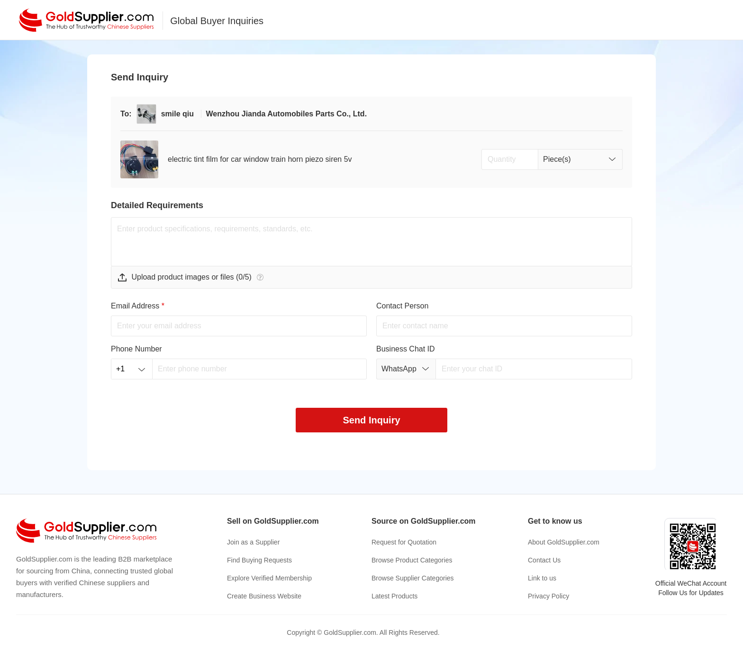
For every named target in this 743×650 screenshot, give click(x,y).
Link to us (542, 578)
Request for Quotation (404, 542)
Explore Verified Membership (269, 578)
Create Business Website (264, 596)
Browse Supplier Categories (413, 578)
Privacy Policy (548, 596)
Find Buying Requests (259, 560)
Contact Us (544, 560)
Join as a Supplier (253, 542)
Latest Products (394, 596)
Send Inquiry (371, 420)
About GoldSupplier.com (563, 542)
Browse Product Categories (412, 560)
